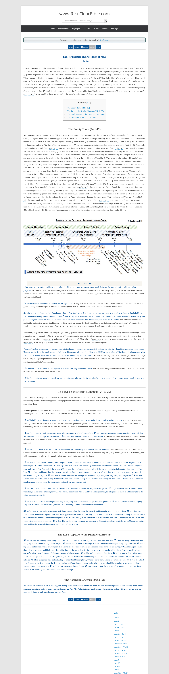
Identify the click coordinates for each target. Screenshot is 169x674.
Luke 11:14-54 (119, 650)
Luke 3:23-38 (119, 627)
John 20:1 (119, 148)
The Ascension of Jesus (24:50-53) (81, 117)
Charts (87, 29)
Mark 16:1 (53, 148)
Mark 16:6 (96, 339)
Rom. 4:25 (99, 84)
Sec (77, 47)
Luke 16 (117, 666)
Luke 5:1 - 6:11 (120, 634)
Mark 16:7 (108, 181)
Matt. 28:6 (48, 339)
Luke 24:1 (83, 187)
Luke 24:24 (36, 203)
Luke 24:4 (68, 190)
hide (88, 103)
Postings (114, 29)
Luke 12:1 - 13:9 (120, 653)
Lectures (105, 29)
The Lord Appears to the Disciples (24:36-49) (85, 114)
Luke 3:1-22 (118, 624)
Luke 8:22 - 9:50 (120, 643)
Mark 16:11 (104, 200)
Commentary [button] (63, 29)
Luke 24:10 (100, 184)
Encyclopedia (76, 29)
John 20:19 (120, 210)
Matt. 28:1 (130, 145)
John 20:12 (100, 158)
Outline (85, 47)
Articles (95, 29)
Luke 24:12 (119, 203)
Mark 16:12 (29, 210)
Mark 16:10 (33, 168)
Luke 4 (116, 630)
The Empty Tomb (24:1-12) (78, 108)
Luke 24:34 (84, 207)
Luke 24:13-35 (41, 210)
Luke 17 (117, 669)
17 (130, 75)
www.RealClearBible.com (84, 14)
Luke (116, 613)
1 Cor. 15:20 (42, 91)
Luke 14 (117, 660)
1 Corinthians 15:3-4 (119, 75)
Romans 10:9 (137, 75)
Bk (72, 47)
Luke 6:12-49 (119, 637)
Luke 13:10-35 (119, 656)
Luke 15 (117, 663)
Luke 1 (116, 618)
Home (53, 29)
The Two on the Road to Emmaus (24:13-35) (85, 111)
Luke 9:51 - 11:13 (121, 647)
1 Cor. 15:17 (29, 94)
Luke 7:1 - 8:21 (120, 640)
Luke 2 (116, 621)
